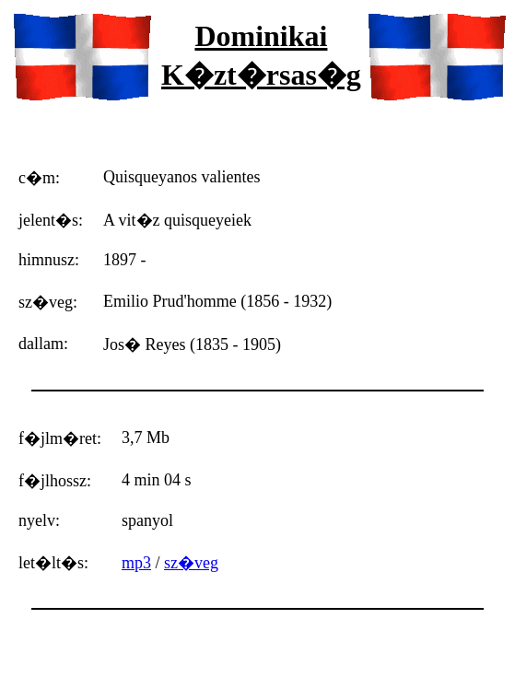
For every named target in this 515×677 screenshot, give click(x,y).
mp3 (136, 563)
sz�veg (191, 563)
